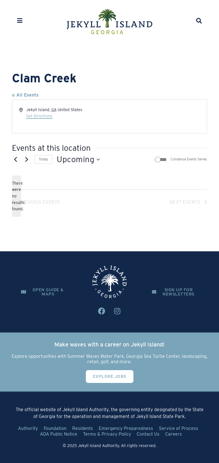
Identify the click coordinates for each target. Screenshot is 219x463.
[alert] (16, 196)
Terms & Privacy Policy (107, 434)
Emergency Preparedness (126, 428)
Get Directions (39, 116)
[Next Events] (26, 159)
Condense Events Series (189, 159)
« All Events (25, 95)
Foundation (55, 428)
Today (43, 159)
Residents (82, 428)
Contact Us (148, 434)
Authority (28, 428)
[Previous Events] (15, 159)
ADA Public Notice (58, 434)
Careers (173, 434)
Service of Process (178, 428)
